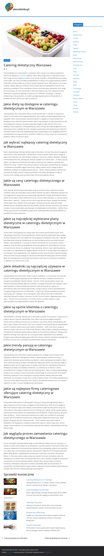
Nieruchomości (78, 62)
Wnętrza (76, 108)
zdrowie (22, 76)
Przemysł (76, 75)
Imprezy (75, 48)
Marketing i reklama (79, 52)
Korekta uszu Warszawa (35, 512)
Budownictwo (77, 35)
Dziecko (75, 38)
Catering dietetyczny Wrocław (37, 490)
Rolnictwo (76, 78)
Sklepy (75, 82)
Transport (76, 92)
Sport (75, 85)
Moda (75, 55)
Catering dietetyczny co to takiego (39, 480)
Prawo (75, 72)
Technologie (77, 88)
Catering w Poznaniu (34, 502)
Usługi (75, 105)
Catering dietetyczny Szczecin (57, 538)
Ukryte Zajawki (78, 98)
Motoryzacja (77, 58)
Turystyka (76, 95)
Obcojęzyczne (77, 65)
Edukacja (76, 42)
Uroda (75, 102)
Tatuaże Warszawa (33, 525)
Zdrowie (6, 60)
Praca (75, 68)
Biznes (75, 32)
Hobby (75, 45)
